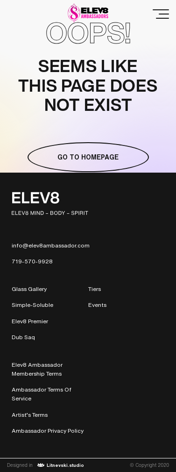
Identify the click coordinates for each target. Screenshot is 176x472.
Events (97, 305)
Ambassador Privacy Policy (48, 431)
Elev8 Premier (30, 321)
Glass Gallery (29, 289)
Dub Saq (23, 337)
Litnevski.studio (60, 465)
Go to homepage (88, 157)
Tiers (94, 289)
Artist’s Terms (30, 415)
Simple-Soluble (32, 305)
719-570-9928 (32, 261)
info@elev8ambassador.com (51, 245)
